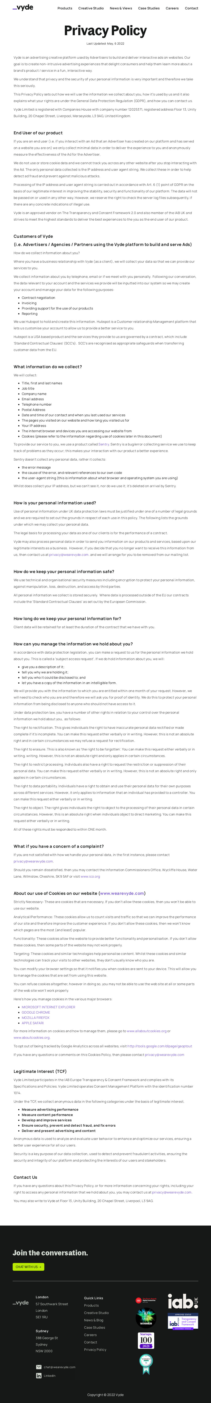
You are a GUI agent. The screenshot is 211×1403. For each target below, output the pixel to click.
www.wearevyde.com (122, 893)
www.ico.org (90, 876)
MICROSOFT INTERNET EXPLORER (48, 1007)
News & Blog (93, 1330)
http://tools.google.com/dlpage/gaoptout (159, 1046)
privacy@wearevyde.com (69, 554)
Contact (90, 1352)
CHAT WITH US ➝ (28, 1267)
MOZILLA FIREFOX (36, 1017)
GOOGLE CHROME (36, 1012)
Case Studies (94, 1337)
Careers (90, 1344)
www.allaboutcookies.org (147, 1031)
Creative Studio (96, 1322)
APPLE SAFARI (33, 1023)
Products (91, 1315)
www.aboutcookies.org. (32, 1037)
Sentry (103, 444)
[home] (23, 7)
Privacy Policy (95, 1359)
